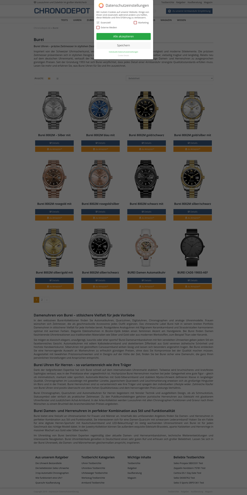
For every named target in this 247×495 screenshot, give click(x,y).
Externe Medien (106, 27)
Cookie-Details (123, 55)
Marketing (141, 22)
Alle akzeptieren (123, 36)
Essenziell (103, 22)
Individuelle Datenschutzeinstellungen (123, 52)
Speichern (123, 45)
